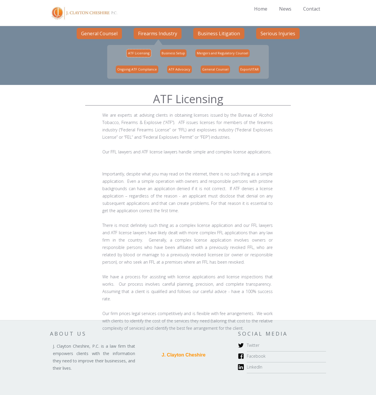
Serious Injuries (278, 33)
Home (260, 9)
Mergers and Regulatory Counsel (222, 53)
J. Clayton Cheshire (183, 355)
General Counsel (99, 33)
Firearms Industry (157, 33)
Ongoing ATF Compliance (137, 69)
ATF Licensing (139, 53)
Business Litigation (219, 33)
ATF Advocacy (179, 69)
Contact (311, 9)
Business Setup (173, 53)
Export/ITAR (249, 69)
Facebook (256, 356)
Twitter (253, 345)
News (285, 9)
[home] (83, 13)
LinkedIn (254, 367)
